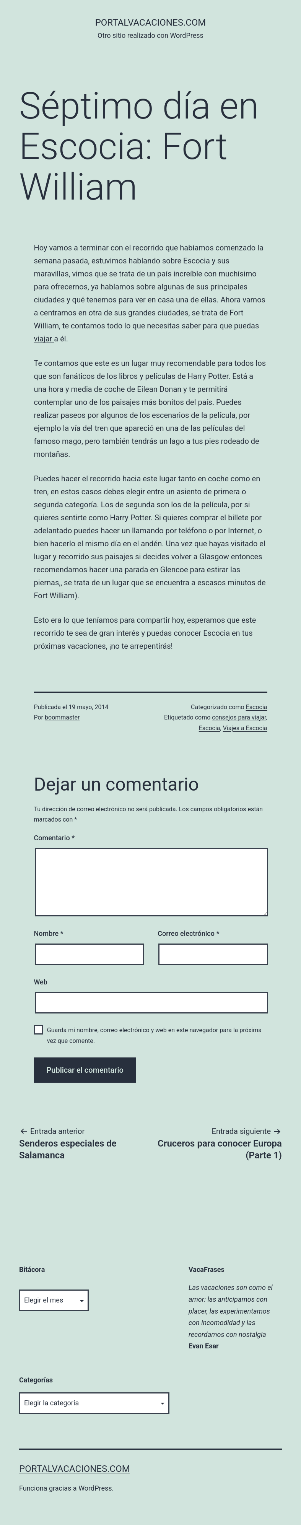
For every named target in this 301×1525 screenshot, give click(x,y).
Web (40, 982)
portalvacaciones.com (150, 22)
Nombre (48, 933)
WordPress (95, 1488)
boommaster (62, 717)
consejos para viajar (239, 717)
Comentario (54, 838)
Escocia (217, 633)
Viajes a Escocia (245, 728)
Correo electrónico (188, 933)
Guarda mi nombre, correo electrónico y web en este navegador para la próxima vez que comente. (154, 1035)
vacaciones (86, 646)
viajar (44, 338)
